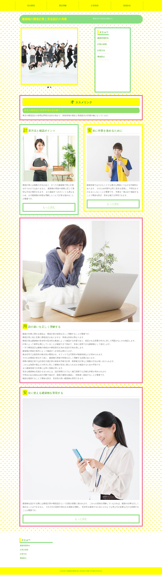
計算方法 (101, 50)
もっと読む (49, 207)
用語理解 (63, 5)
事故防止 (101, 57)
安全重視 (31, 5)
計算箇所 (95, 5)
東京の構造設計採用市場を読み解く (42, 110)
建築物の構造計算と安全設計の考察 (44, 19)
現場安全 (127, 5)
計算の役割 (102, 44)
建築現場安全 (103, 38)
